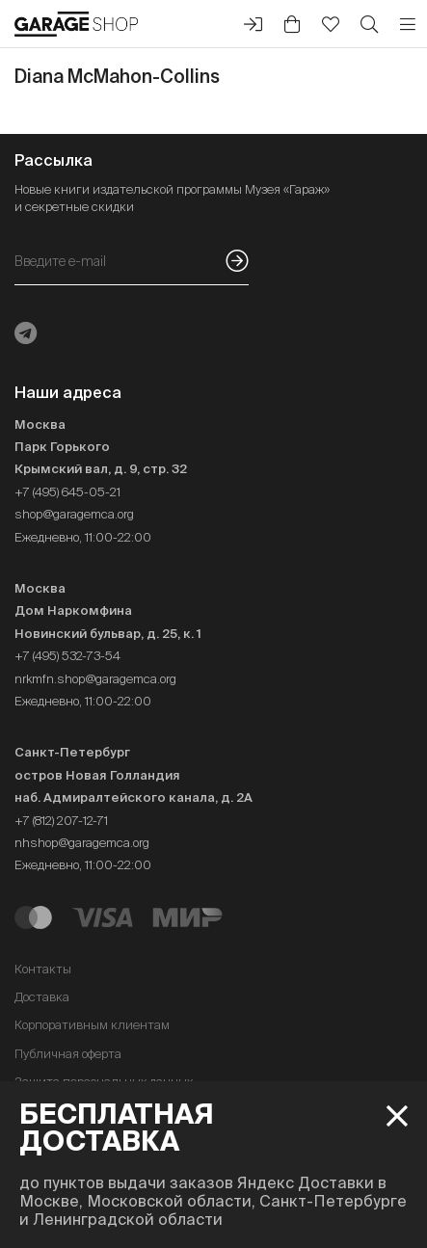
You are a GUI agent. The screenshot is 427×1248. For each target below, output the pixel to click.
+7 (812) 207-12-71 (61, 820)
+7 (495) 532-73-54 (67, 656)
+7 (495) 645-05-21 (67, 492)
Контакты (42, 969)
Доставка (41, 997)
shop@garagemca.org (74, 514)
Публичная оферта (67, 1054)
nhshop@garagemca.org (81, 843)
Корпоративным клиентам (92, 1025)
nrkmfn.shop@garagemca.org (95, 679)
